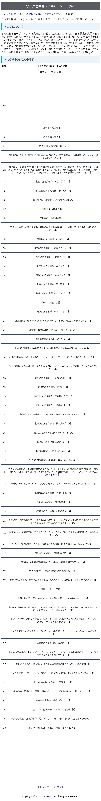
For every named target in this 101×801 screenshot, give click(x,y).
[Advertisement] (53, 101)
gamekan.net (49, 796)
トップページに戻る (50, 786)
